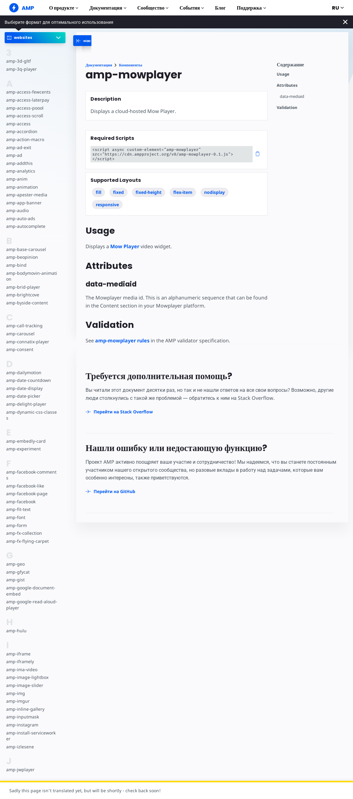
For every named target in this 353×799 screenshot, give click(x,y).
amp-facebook (20, 495)
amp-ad (14, 155)
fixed (118, 187)
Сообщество (153, 7)
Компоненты (130, 65)
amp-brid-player (22, 287)
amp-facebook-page (26, 488)
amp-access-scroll (24, 116)
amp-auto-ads (20, 218)
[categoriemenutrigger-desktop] (105, 40)
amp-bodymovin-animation (31, 276)
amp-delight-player (25, 404)
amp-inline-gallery (24, 703)
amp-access (18, 124)
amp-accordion (21, 131)
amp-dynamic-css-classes (31, 412)
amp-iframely (19, 656)
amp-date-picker (23, 396)
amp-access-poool (24, 108)
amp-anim (16, 179)
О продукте (63, 7)
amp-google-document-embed (31, 585)
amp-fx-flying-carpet (27, 535)
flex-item (182, 187)
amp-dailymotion (23, 372)
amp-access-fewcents (27, 92)
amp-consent (19, 349)
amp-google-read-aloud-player (31, 599)
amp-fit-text (18, 503)
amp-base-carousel (25, 249)
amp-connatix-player (27, 342)
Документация (107, 7)
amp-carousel (20, 334)
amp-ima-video (21, 663)
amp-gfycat (17, 566)
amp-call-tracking (23, 325)
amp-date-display (23, 388)
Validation (287, 107)
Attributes (287, 85)
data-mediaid (292, 96)
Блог (220, 7)
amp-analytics (20, 171)
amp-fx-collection (23, 527)
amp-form (16, 519)
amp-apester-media (26, 195)
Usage (283, 74)
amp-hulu (16, 625)
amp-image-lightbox (26, 671)
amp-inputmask (22, 711)
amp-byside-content (26, 303)
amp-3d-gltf (18, 61)
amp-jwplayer (20, 764)
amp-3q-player (21, 69)
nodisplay (214, 187)
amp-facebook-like (25, 480)
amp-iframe (18, 647)
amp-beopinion (21, 257)
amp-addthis (19, 163)
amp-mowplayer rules (122, 336)
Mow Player (124, 241)
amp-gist (15, 574)
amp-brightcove (22, 295)
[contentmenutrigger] (309, 66)
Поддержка (251, 7)
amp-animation (21, 187)
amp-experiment (23, 443)
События (191, 7)
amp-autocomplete (25, 226)
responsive (107, 200)
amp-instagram (21, 719)
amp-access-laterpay (27, 100)
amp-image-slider (24, 679)
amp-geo (15, 558)
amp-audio (17, 210)
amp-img (15, 687)
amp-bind (16, 265)
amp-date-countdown (28, 380)
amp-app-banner (23, 203)
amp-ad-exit (18, 147)
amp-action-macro (25, 139)
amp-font (15, 511)
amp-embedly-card (25, 435)
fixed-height (149, 187)
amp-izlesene (19, 740)
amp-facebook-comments (31, 469)
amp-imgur (17, 695)
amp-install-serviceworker (31, 730)
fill (98, 187)
